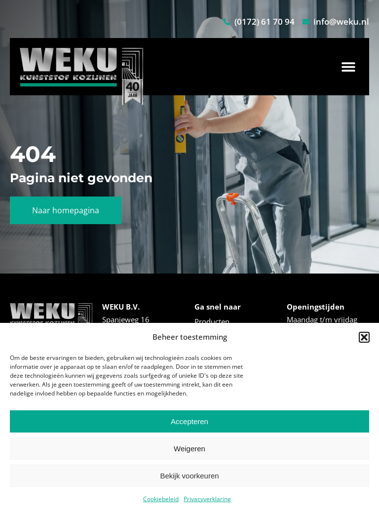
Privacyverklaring (207, 499)
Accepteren (189, 421)
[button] (364, 337)
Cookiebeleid (161, 499)
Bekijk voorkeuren (189, 476)
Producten (211, 321)
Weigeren (189, 448)
